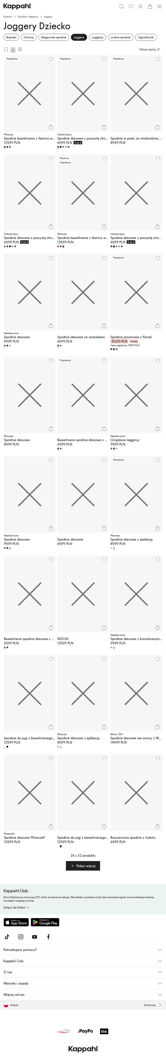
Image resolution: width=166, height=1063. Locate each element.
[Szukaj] (121, 6)
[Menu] (159, 6)
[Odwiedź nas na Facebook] (48, 936)
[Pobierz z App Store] (16, 922)
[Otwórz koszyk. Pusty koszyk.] (150, 6)
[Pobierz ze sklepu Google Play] (45, 922)
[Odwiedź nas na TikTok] (6, 936)
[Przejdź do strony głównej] (16, 6)
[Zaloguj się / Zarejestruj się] (140, 6)
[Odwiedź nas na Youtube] (34, 936)
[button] (83, 866)
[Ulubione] (131, 6)
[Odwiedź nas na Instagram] (20, 936)
